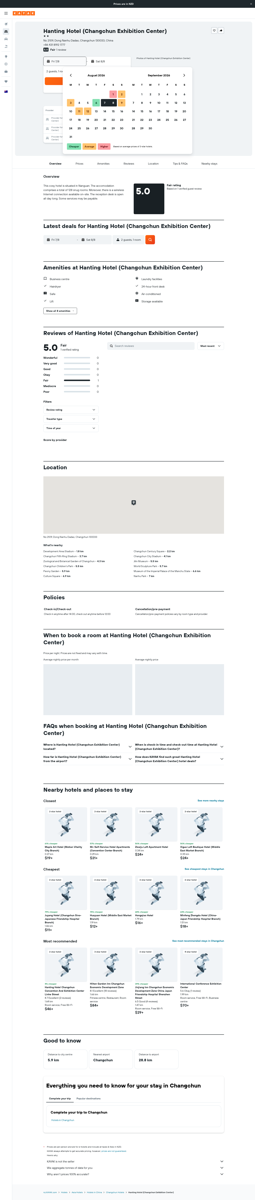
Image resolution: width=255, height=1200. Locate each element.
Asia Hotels (77, 1192)
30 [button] (121, 128)
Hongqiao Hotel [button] (144, 915)
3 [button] (71, 103)
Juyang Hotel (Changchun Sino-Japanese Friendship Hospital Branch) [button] (63, 919)
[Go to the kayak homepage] (24, 13)
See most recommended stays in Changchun (198, 940)
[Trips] (6, 81)
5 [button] (88, 103)
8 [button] (113, 103)
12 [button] (87, 111)
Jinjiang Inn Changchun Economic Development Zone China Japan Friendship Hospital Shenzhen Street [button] (154, 992)
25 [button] (79, 128)
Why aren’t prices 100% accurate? (135, 1174)
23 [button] (121, 120)
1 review (61, 49)
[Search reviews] (153, 345)
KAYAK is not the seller (135, 1161)
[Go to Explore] (6, 56)
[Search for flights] (6, 24)
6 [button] (96, 103)
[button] (251, 4)
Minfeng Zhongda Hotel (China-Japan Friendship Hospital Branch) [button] (200, 917)
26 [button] (87, 128)
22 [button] (113, 120)
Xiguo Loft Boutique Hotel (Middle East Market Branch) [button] (200, 848)
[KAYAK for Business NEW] (6, 71)
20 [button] (96, 120)
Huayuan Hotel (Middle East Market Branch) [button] (110, 917)
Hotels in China (94, 1192)
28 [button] (104, 128)
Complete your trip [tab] (60, 1098)
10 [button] (70, 111)
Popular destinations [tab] (88, 1098)
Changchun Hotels (115, 1192)
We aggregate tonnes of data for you (135, 1168)
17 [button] (70, 120)
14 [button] (104, 111)
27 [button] (96, 128)
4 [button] (79, 103)
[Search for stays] (6, 31)
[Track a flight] (6, 63)
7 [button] (104, 103)
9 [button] (122, 103)
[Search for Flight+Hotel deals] (6, 46)
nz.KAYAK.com (50, 1192)
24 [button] (70, 128)
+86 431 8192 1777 (54, 44)
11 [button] (79, 111)
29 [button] (113, 128)
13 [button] (96, 111)
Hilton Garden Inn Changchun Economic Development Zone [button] (107, 985)
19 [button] (87, 120)
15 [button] (113, 111)
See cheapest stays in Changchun (204, 869)
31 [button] (70, 137)
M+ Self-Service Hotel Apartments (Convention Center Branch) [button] (110, 848)
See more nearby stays (211, 800)
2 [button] (122, 94)
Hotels (64, 1192)
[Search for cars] (6, 39)
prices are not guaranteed (113, 1151)
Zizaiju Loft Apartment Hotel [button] (151, 847)
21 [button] (104, 120)
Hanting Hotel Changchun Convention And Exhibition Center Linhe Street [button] (64, 991)
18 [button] (79, 120)
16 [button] (121, 111)
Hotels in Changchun (62, 1120)
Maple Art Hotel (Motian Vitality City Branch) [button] (63, 848)
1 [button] (113, 94)
